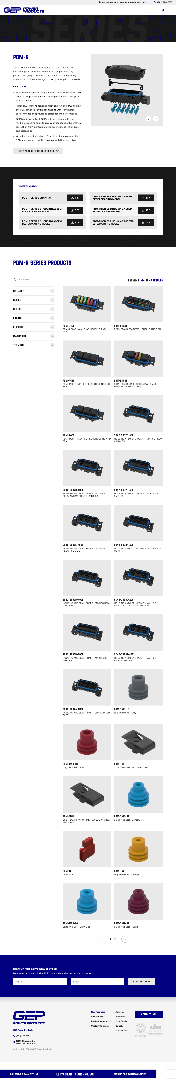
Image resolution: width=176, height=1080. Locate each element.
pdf (76, 198)
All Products (97, 1018)
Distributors (121, 1032)
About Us (120, 1013)
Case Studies (122, 1022)
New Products (98, 1013)
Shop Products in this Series (38, 151)
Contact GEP (149, 1015)
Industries (120, 1018)
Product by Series (99, 1022)
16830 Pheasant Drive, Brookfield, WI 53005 (121, 2)
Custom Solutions (100, 1027)
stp (147, 198)
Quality (119, 1027)
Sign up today (141, 983)
